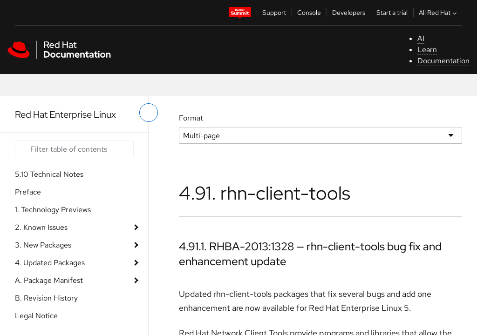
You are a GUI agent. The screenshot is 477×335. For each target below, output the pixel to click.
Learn (427, 49)
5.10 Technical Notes (49, 174)
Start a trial (392, 12)
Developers (348, 12)
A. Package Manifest (49, 280)
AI (420, 38)
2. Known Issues (41, 227)
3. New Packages (43, 245)
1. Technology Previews (53, 209)
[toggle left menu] (148, 112)
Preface (28, 192)
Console (309, 12)
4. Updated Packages (50, 263)
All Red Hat (439, 12)
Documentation (443, 61)
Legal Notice (36, 316)
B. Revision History (46, 298)
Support (274, 12)
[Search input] (74, 149)
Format (191, 118)
